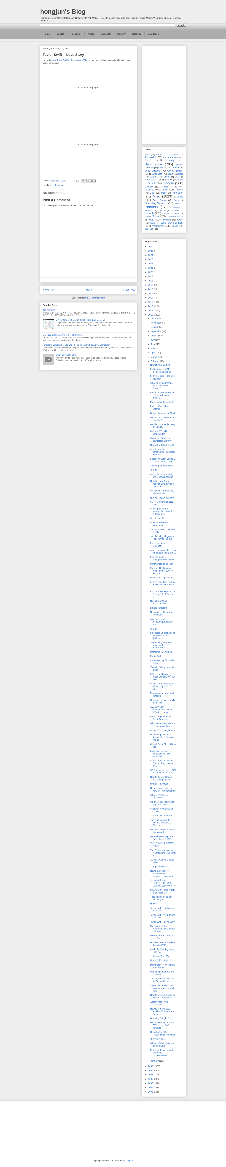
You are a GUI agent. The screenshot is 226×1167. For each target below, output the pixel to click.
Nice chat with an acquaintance (158, 602)
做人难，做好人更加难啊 (162, 497)
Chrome (175, 167)
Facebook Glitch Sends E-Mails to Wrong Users (163, 460)
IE (176, 186)
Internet (149, 189)
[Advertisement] (164, 94)
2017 (151, 285)
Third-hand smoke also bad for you (161, 898)
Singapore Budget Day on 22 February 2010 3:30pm (162, 635)
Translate (167, 220)
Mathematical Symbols (161, 652)
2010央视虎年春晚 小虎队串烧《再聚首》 (162, 891)
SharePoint (166, 213)
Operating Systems (156, 203)
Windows (157, 225)
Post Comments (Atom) (94, 298)
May (153, 348)
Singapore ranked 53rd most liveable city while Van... (162, 988)
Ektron (177, 177)
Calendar (162, 168)
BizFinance (153, 164)
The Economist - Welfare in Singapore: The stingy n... (163, 853)
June (153, 344)
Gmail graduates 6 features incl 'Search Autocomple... (161, 511)
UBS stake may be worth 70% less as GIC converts (162, 1025)
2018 (151, 280)
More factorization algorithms (159, 523)
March (154, 357)
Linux (152, 193)
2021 (151, 268)
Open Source (160, 200)
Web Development (172, 222)
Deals (170, 174)
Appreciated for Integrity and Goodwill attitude (162, 475)
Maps (164, 193)
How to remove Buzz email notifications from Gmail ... (162, 1011)
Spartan (170, 217)
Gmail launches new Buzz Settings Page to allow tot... (162, 763)
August (154, 335)
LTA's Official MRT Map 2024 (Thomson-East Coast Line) (81, 320)
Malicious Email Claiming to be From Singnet (63, 335)
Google (60, 34)
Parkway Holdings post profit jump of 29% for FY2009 (161, 571)
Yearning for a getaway (161, 465)
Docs (180, 174)
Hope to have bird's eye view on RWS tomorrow (162, 789)
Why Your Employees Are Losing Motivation (162, 724)
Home (47, 34)
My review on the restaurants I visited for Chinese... (162, 929)
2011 (151, 310)
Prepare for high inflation (162, 577)
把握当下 (154, 628)
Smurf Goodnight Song (66, 355)
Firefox (168, 179)
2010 (151, 315)
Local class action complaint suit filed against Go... (160, 754)
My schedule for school (161, 402)
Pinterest (176, 207)
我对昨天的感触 (158, 1039)
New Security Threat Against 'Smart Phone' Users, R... (162, 484)
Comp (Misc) (175, 170)
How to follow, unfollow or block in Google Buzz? (162, 996)
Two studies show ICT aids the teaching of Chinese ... (161, 823)
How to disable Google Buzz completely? (161, 778)
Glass (180, 180)
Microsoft (105, 34)
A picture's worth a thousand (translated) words (161, 622)
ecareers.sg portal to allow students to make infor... (163, 551)
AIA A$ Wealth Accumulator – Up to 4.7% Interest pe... (161, 710)
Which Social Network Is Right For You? (162, 803)
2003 (151, 1092)
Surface (180, 217)
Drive (166, 176)
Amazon (160, 154)
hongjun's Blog (63, 11)
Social (155, 216)
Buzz (151, 168)
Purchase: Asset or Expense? (159, 544)
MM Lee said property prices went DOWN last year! (162, 677)
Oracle (177, 203)
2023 (151, 259)
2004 (151, 1087)
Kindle (180, 189)
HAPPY (154, 903)
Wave (152, 223)
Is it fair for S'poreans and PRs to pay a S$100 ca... (162, 686)
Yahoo (175, 226)
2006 (151, 1079)
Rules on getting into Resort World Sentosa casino (162, 737)
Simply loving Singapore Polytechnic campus (162, 537)
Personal (59, 185)
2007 (151, 1074)
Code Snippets (152, 171)
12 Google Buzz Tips (160, 956)
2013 (151, 302)
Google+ (149, 186)
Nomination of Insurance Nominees (162, 613)
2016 (151, 289)
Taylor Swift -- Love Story (162, 922)
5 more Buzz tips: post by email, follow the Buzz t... (162, 585)
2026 (151, 246)
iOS (165, 189)
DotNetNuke (154, 177)
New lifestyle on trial (160, 365)
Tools (151, 219)
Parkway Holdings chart (161, 564)
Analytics (175, 155)
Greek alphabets (158, 518)
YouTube (149, 229)
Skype (176, 213)
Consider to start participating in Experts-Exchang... (162, 452)
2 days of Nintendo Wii (161, 815)
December (156, 318)
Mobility (121, 34)
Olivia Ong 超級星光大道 (162, 445)
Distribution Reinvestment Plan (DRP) (162, 966)
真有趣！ (154, 470)
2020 (151, 272)
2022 (151, 263)
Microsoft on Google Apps (162, 730)
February (155, 361)
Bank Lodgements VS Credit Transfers (160, 717)
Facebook (76, 34)
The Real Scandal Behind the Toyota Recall (162, 979)
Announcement (170, 157)
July (153, 340)
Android (149, 157)
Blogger (179, 164)
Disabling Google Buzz (161, 1018)
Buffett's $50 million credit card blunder (162, 432)
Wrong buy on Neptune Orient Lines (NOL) (161, 837)
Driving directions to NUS (162, 413)
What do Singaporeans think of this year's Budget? (161, 386)
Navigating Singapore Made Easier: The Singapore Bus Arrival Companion (76, 345)
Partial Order (156, 656)
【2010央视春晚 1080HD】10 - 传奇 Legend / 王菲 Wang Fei (163, 883)
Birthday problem (158, 608)
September (156, 331)
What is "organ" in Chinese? (159, 796)
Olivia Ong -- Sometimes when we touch (162, 492)
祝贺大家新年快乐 (159, 960)
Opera (176, 200)
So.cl (147, 217)
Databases (153, 34)
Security (136, 34)
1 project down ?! (158, 866)
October (155, 327)
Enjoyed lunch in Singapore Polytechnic (162, 558)
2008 (151, 1070)
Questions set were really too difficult (162, 701)
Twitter (180, 219)
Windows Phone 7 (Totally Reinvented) (162, 830)
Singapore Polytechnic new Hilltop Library (161, 439)
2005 (151, 1083)
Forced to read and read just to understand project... (162, 395)
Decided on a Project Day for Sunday (162, 425)
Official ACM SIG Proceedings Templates (162, 1033)
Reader (148, 210)
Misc (52, 185)
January (155, 1061)
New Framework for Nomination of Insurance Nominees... (162, 873)
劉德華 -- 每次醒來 (159, 784)
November (156, 322)
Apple (91, 34)
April (153, 352)
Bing (171, 160)
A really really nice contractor (159, 1003)
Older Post (129, 289)
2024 (151, 255)
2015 (151, 293)
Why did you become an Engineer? (162, 418)
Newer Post (49, 289)
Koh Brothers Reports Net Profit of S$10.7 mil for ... (162, 594)
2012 (151, 306)
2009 (151, 1066)
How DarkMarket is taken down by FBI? (162, 943)
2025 (151, 251)
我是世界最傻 (49, 310)
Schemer (175, 210)
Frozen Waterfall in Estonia (159, 407)
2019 (151, 276)
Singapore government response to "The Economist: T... (161, 645)
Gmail (151, 183)
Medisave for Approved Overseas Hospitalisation (161, 1053)
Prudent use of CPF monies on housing (160, 370)
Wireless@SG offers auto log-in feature (162, 1044)
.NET (147, 154)
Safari (162, 210)
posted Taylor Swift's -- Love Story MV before (70, 60)
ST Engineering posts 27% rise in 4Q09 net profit (163, 771)
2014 (151, 297)
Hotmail (164, 187)
